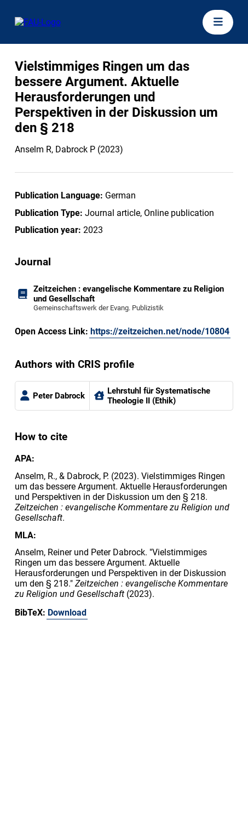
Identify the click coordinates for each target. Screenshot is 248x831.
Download (67, 612)
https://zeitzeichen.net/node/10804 (159, 331)
